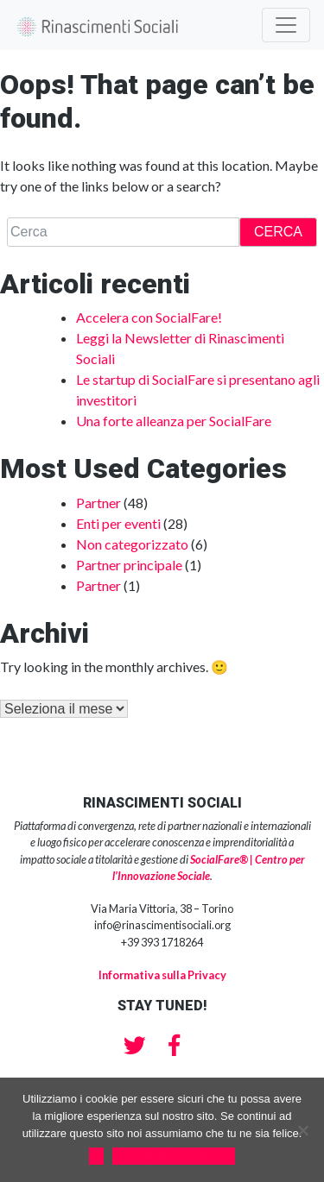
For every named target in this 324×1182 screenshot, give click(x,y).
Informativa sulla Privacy (162, 975)
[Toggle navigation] (286, 25)
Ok (96, 1155)
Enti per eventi (118, 523)
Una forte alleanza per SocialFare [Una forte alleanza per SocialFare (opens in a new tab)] (173, 420)
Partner (98, 502)
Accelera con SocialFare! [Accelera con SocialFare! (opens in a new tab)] (149, 317)
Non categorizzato (132, 544)
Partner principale (129, 564)
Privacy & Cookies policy (173, 1155)
